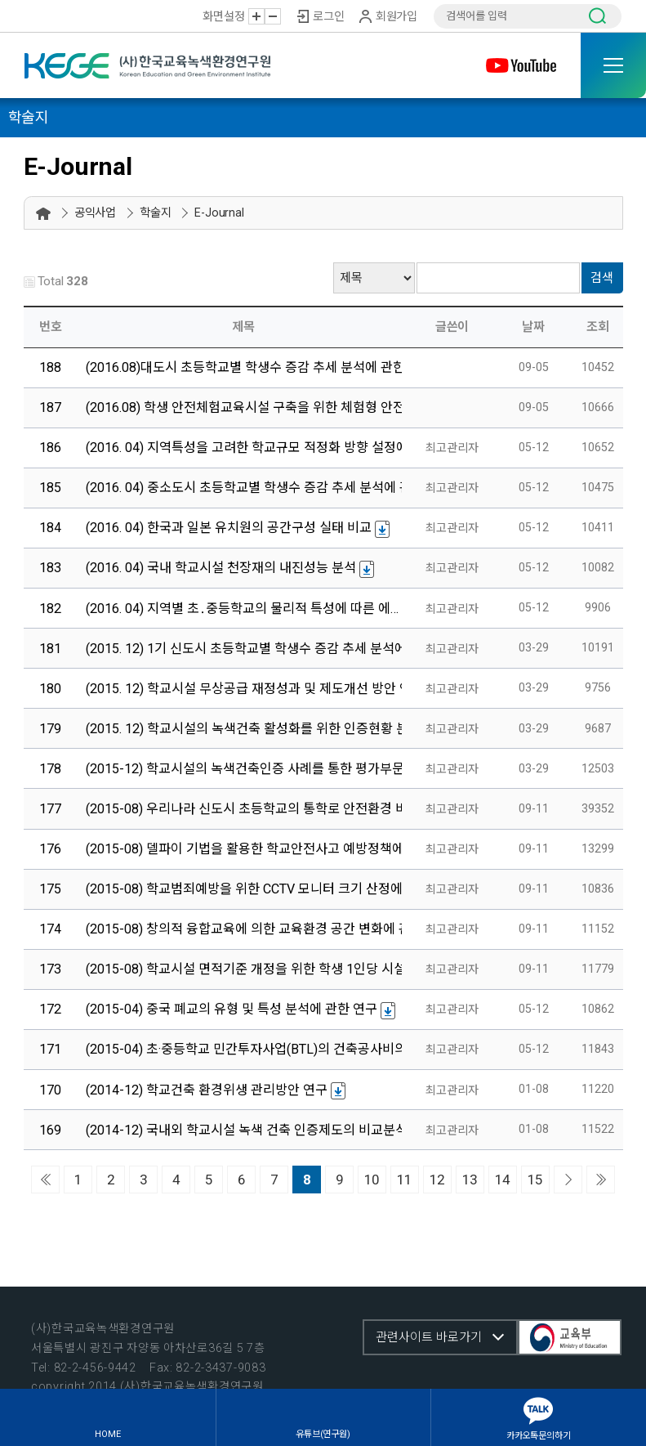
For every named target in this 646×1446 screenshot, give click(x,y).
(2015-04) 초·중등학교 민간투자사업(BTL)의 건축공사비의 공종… (264, 1049)
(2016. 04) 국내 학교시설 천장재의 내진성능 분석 (221, 567)
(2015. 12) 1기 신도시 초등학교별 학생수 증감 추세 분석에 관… (258, 648)
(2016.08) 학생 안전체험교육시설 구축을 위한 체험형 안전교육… (262, 407)
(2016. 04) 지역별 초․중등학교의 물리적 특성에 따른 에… (242, 608)
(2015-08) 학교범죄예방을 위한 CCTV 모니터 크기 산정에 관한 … (264, 889)
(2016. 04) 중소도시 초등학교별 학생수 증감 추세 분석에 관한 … (260, 487)
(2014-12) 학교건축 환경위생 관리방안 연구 (206, 1090)
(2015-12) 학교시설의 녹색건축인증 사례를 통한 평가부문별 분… (263, 769)
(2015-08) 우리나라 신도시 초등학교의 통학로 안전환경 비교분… (263, 809)
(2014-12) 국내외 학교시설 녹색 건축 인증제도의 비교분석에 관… (264, 1130)
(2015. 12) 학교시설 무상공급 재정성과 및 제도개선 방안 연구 (255, 688)
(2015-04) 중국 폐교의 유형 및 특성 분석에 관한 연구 (231, 1009)
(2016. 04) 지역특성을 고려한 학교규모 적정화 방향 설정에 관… (259, 447)
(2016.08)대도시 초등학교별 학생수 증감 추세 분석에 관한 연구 (259, 367)
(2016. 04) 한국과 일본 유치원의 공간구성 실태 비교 (229, 527)
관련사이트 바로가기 (429, 1337)
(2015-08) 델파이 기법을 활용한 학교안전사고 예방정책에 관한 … (264, 849)
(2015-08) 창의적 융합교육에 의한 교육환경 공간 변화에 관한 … (260, 929)
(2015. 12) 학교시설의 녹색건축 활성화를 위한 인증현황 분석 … (259, 728)
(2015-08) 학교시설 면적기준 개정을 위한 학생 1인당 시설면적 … (264, 969)
